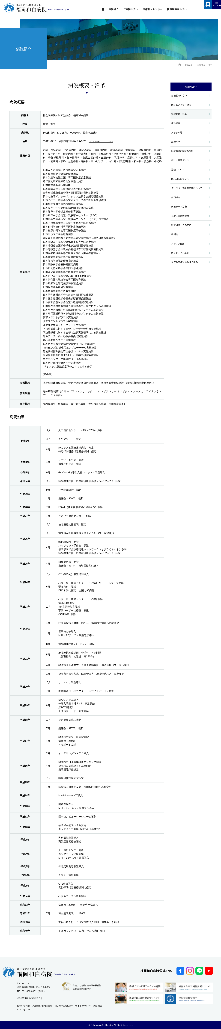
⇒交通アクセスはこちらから (105, 141)
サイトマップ (23, 1010)
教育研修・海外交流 (182, 229)
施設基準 (176, 143)
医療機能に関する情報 (183, 152)
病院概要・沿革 (179, 114)
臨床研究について (180, 181)
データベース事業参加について (187, 191)
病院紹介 (114, 9)
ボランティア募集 (180, 257)
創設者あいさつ (179, 95)
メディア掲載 (178, 248)
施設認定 (176, 124)
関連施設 (97, 1005)
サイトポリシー (83, 1005)
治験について (178, 172)
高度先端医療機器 (180, 219)
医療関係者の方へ (177, 9)
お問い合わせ (23, 1005)
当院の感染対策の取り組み (185, 267)
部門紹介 (176, 200)
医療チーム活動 (179, 210)
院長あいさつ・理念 (182, 105)
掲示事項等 (177, 133)
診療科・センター (153, 9)
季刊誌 (174, 238)
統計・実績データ (180, 162)
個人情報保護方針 (64, 1005)
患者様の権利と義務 (42, 1005)
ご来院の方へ (130, 9)
